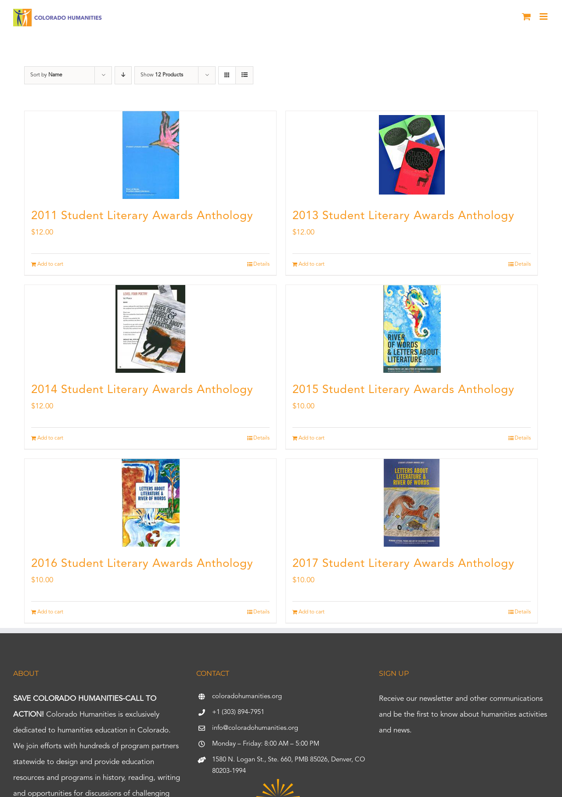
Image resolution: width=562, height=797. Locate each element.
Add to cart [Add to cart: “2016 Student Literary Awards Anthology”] (50, 612)
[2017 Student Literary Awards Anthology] (411, 503)
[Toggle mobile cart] (526, 16)
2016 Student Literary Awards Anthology (142, 564)
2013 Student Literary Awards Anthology (403, 216)
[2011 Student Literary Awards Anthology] (150, 155)
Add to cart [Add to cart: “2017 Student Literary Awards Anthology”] (311, 612)
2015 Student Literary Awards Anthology (403, 390)
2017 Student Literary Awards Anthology (403, 564)
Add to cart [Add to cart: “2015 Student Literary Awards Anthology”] (311, 438)
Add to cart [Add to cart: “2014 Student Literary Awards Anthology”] (50, 438)
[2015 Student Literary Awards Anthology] (411, 329)
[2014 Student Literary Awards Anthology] (150, 329)
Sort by (46, 75)
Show (161, 75)
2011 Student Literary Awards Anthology (142, 216)
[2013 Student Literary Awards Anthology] (411, 155)
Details (261, 264)
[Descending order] (123, 75)
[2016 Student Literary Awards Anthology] (150, 503)
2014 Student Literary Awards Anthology (142, 390)
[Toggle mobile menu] (544, 16)
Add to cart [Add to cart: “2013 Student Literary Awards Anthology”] (311, 264)
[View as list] (244, 75)
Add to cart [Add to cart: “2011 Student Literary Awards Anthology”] (50, 264)
